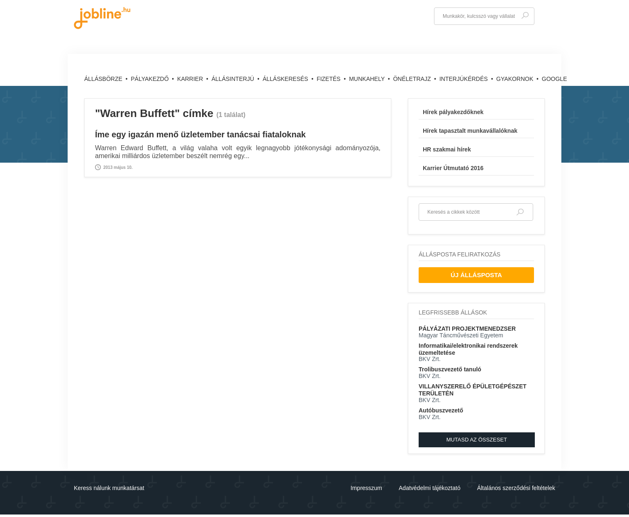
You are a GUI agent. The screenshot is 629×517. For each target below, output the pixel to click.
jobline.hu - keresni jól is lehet (102, 18)
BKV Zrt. (430, 359)
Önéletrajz (412, 79)
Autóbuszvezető (441, 410)
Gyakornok (515, 79)
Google (554, 79)
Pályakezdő (150, 79)
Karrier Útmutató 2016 (453, 168)
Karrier (191, 79)
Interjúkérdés (464, 79)
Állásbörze (104, 79)
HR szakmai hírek (447, 149)
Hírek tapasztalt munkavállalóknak (470, 130)
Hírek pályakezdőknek (453, 112)
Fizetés (329, 79)
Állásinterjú (234, 79)
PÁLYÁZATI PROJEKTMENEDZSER (467, 328)
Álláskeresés (286, 79)
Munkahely (367, 79)
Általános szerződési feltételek (516, 488)
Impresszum (366, 488)
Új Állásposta (476, 274)
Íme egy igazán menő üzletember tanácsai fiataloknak (200, 134)
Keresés (524, 15)
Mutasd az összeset (476, 440)
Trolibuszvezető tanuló (450, 369)
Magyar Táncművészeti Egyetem (461, 335)
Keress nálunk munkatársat (109, 488)
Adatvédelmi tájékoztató (430, 488)
